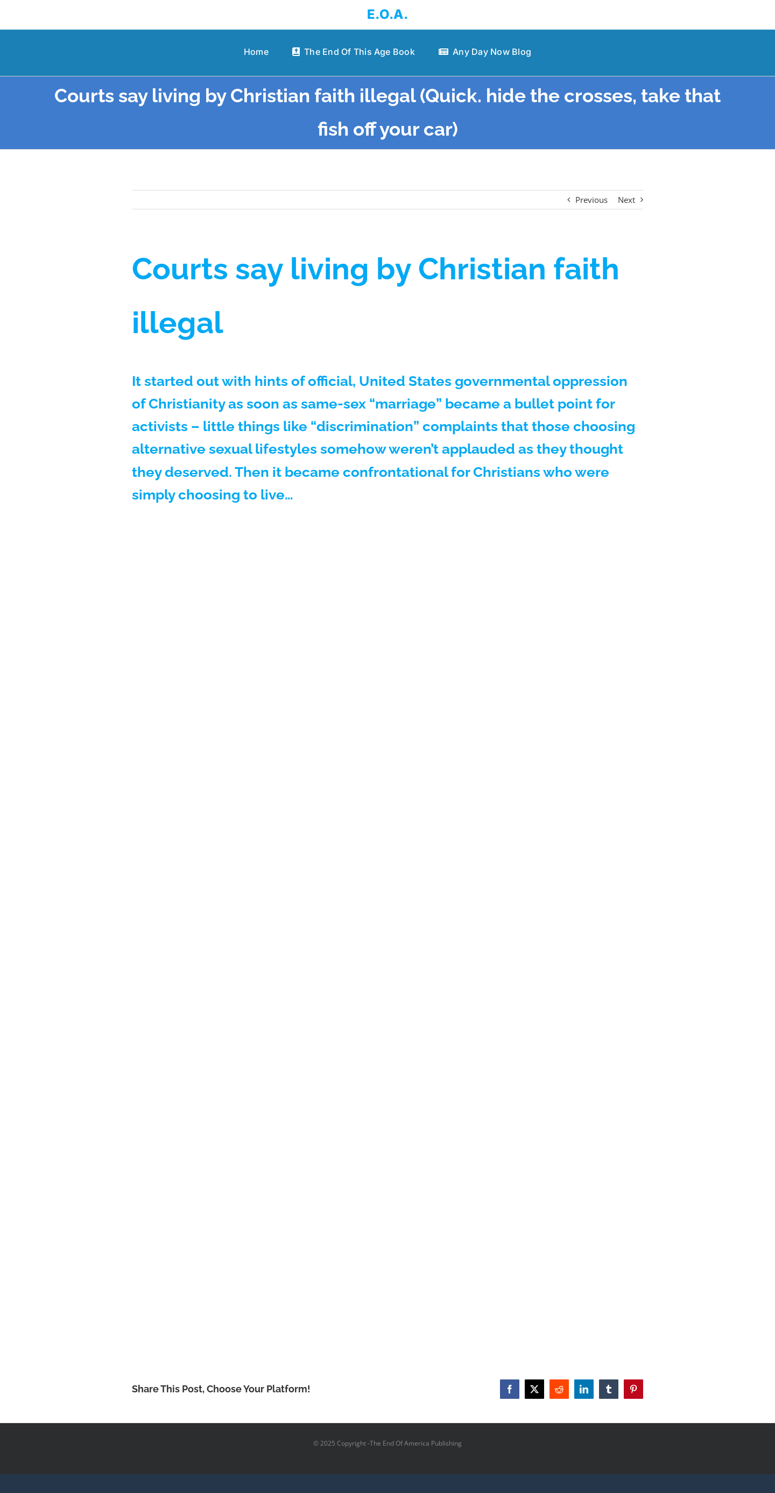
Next (626, 199)
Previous (591, 199)
